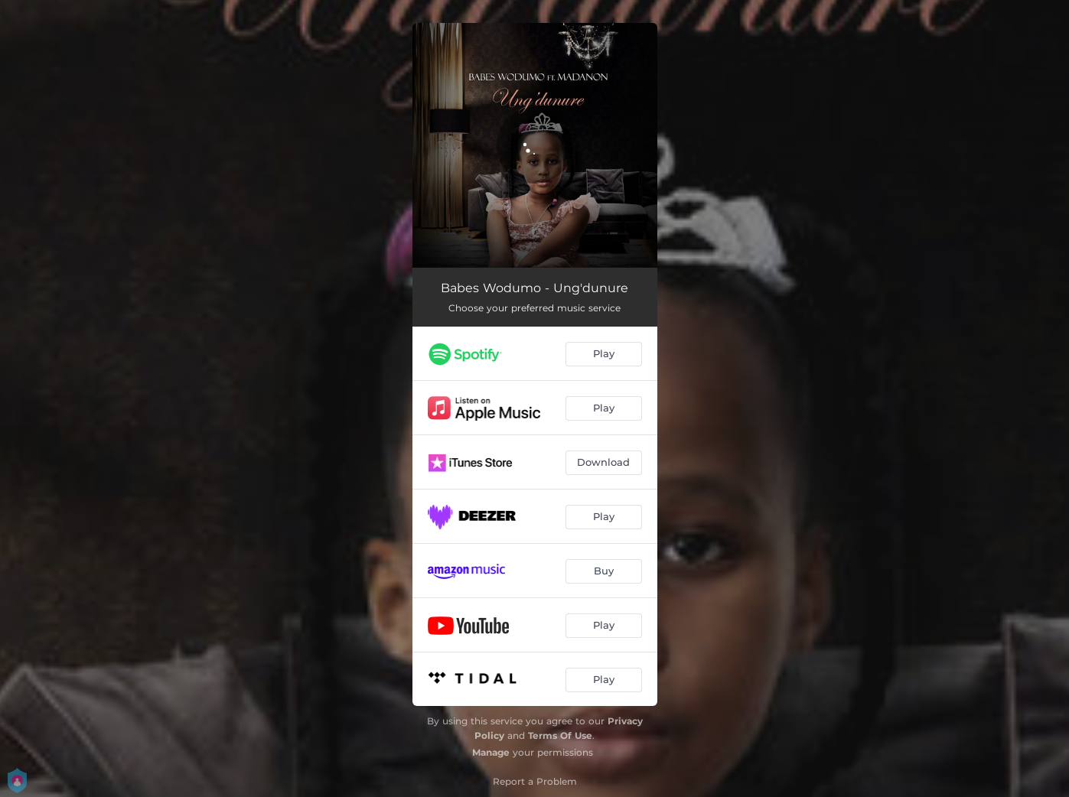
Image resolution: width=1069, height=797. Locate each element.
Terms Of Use (560, 735)
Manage (491, 752)
